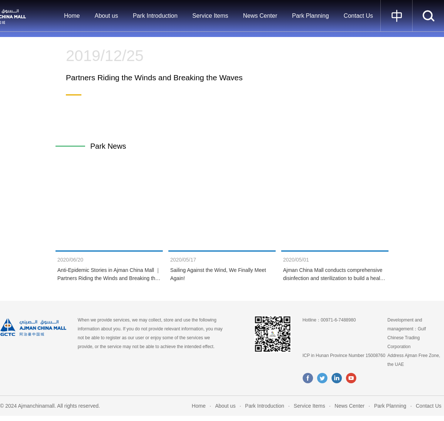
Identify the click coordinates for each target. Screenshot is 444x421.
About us (106, 16)
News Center (260, 16)
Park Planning (310, 16)
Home (72, 16)
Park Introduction (155, 16)
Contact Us (358, 16)
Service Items (210, 16)
